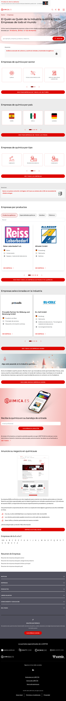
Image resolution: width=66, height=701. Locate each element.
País (21, 30)
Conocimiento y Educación (10, 601)
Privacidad (47, 695)
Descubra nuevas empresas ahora (33, 382)
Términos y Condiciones (33, 695)
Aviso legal (19, 695)
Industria (14, 30)
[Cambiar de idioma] (59, 10)
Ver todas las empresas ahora (33, 348)
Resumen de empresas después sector (12, 558)
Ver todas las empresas (33, 176)
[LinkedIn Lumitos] (33, 670)
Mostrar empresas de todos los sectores (33, 92)
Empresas (4, 582)
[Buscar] (52, 10)
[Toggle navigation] (64, 10)
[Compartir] (55, 10)
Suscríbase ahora (33, 633)
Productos (5, 589)
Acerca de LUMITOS (32, 681)
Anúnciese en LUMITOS (32, 677)
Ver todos (6, 440)
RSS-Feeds (4, 608)
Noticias (4, 576)
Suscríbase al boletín (31, 428)
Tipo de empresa (31, 30)
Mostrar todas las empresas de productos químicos (33, 280)
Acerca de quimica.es (33, 684)
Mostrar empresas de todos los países (33, 135)
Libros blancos (6, 595)
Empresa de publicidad (33, 529)
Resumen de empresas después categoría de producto (17, 561)
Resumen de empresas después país (12, 566)
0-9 (3, 540)
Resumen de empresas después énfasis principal (15, 563)
